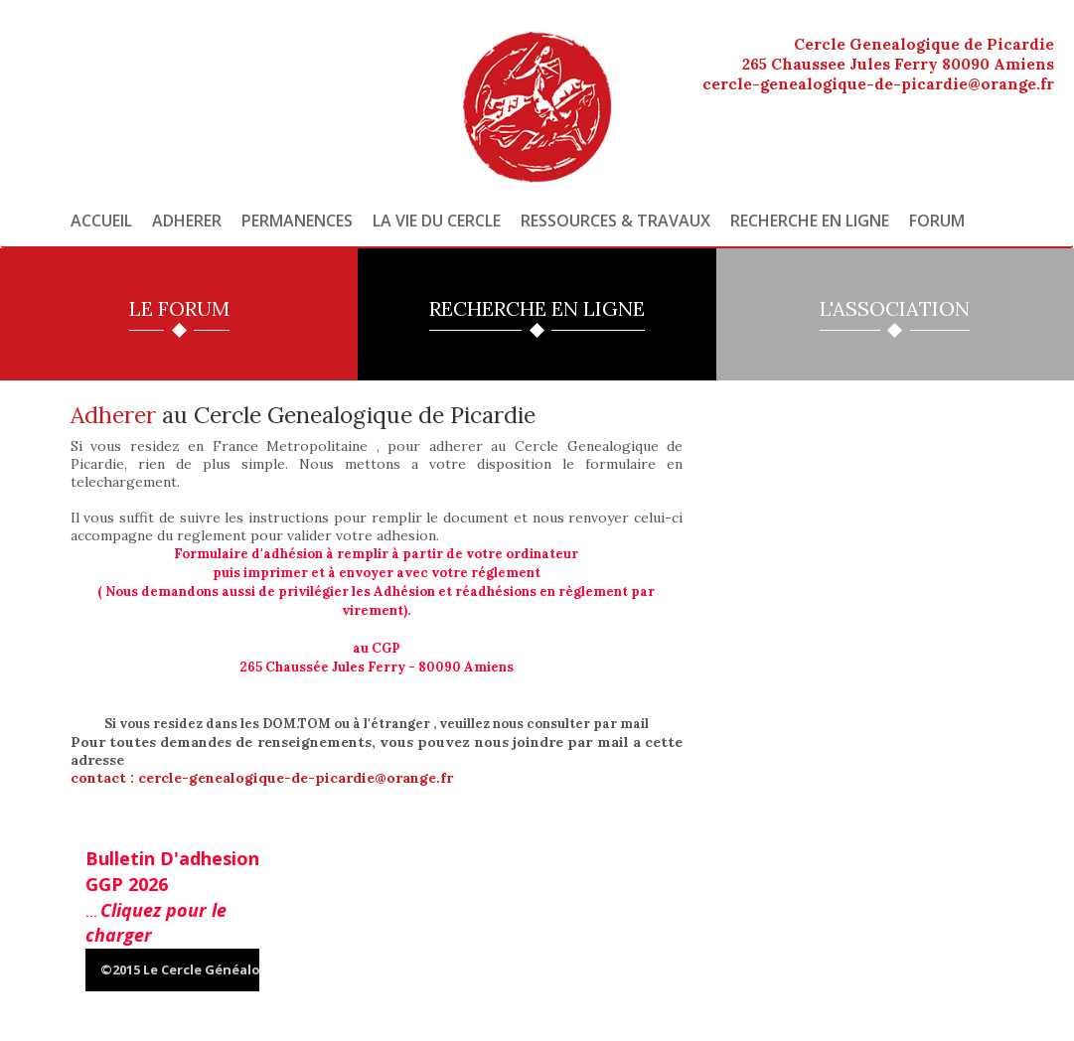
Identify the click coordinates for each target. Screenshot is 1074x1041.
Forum (937, 220)
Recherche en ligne (809, 220)
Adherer (187, 220)
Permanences (297, 220)
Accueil (101, 220)
